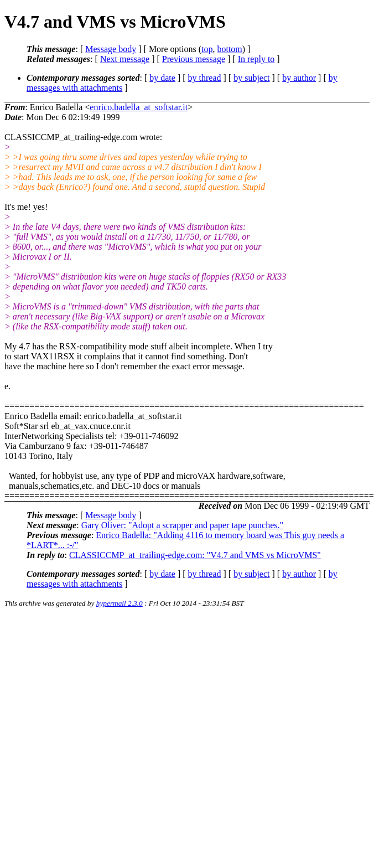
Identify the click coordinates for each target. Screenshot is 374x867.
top (206, 49)
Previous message (193, 59)
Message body (110, 49)
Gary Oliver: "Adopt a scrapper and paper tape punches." (182, 525)
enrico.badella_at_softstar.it (139, 107)
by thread (204, 77)
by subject (251, 77)
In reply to (256, 59)
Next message (124, 59)
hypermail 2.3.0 (119, 603)
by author (299, 77)
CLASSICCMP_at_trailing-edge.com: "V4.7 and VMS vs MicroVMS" (195, 555)
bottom (229, 49)
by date (162, 77)
